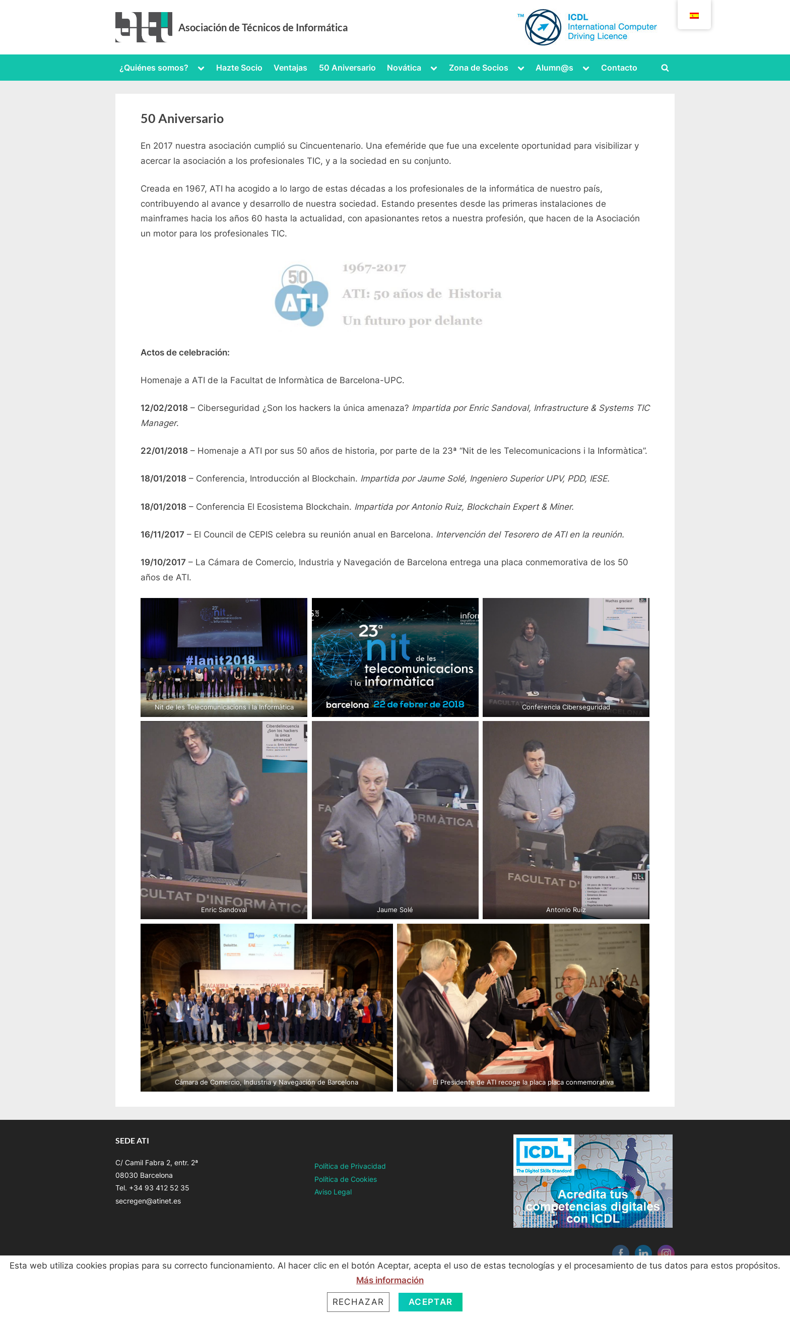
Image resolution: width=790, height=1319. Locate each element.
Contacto (619, 68)
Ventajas (290, 68)
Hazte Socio (239, 68)
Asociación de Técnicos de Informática (263, 27)
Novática (404, 68)
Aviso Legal (333, 1191)
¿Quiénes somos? (153, 68)
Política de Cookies (345, 1179)
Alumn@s (554, 68)
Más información (390, 1280)
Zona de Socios (478, 68)
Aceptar (430, 1302)
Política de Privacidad (350, 1166)
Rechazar (358, 1302)
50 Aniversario (347, 68)
